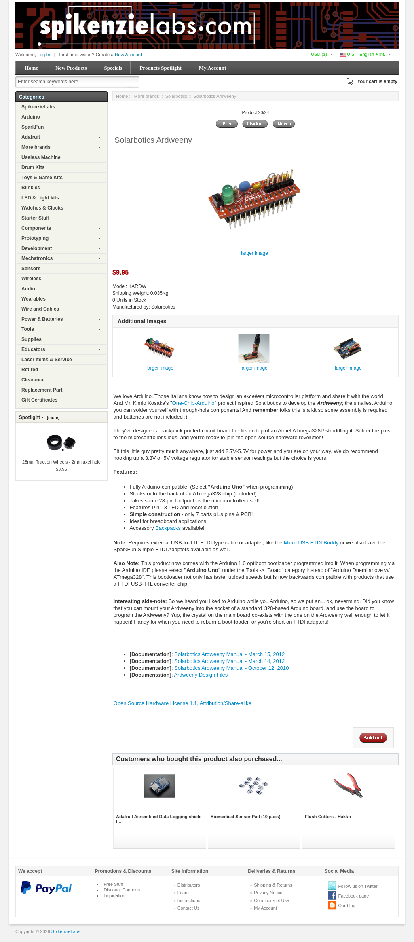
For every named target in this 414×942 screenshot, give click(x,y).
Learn (183, 892)
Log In (43, 54)
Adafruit (30, 137)
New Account (128, 54)
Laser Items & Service (46, 359)
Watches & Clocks (42, 208)
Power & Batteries (42, 319)
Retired (29, 370)
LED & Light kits (40, 198)
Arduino (30, 117)
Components (36, 228)
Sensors (30, 268)
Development (36, 248)
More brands (36, 147)
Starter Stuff (35, 218)
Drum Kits (32, 167)
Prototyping (35, 238)
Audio (28, 289)
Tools (27, 329)
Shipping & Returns (273, 885)
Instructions (188, 900)
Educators (33, 349)
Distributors (188, 885)
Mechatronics (37, 258)
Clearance (32, 380)
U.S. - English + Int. (362, 54)
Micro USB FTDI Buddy (311, 543)
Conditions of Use (271, 900)
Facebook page (353, 895)
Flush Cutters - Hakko (328, 816)
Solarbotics (176, 96)
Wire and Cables (40, 309)
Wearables (33, 299)
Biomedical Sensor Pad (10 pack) (246, 816)
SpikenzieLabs (38, 107)
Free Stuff (113, 884)
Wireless (31, 279)
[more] (51, 417)
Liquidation (114, 895)
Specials (113, 68)
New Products (71, 68)
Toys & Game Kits (42, 177)
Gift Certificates (39, 400)
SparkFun (32, 127)
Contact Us (188, 908)
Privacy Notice (268, 892)
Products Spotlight (160, 68)
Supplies (31, 339)
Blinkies (30, 188)
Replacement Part (41, 390)
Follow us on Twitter (358, 886)
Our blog (346, 905)
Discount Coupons (122, 889)
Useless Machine (41, 157)
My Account (212, 68)
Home (31, 68)
